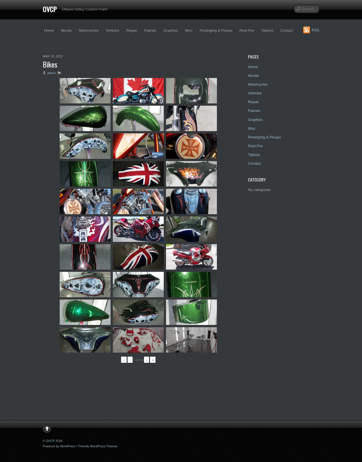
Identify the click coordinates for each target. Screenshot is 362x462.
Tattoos (267, 30)
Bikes (50, 64)
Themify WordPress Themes (97, 446)
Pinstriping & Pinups (216, 30)
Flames (150, 30)
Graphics (170, 30)
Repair (131, 30)
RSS (315, 30)
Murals (66, 30)
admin (51, 73)
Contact (286, 30)
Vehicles (112, 30)
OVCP (50, 9)
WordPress (67, 446)
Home (49, 30)
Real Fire (247, 30)
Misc (189, 30)
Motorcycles (88, 30)
